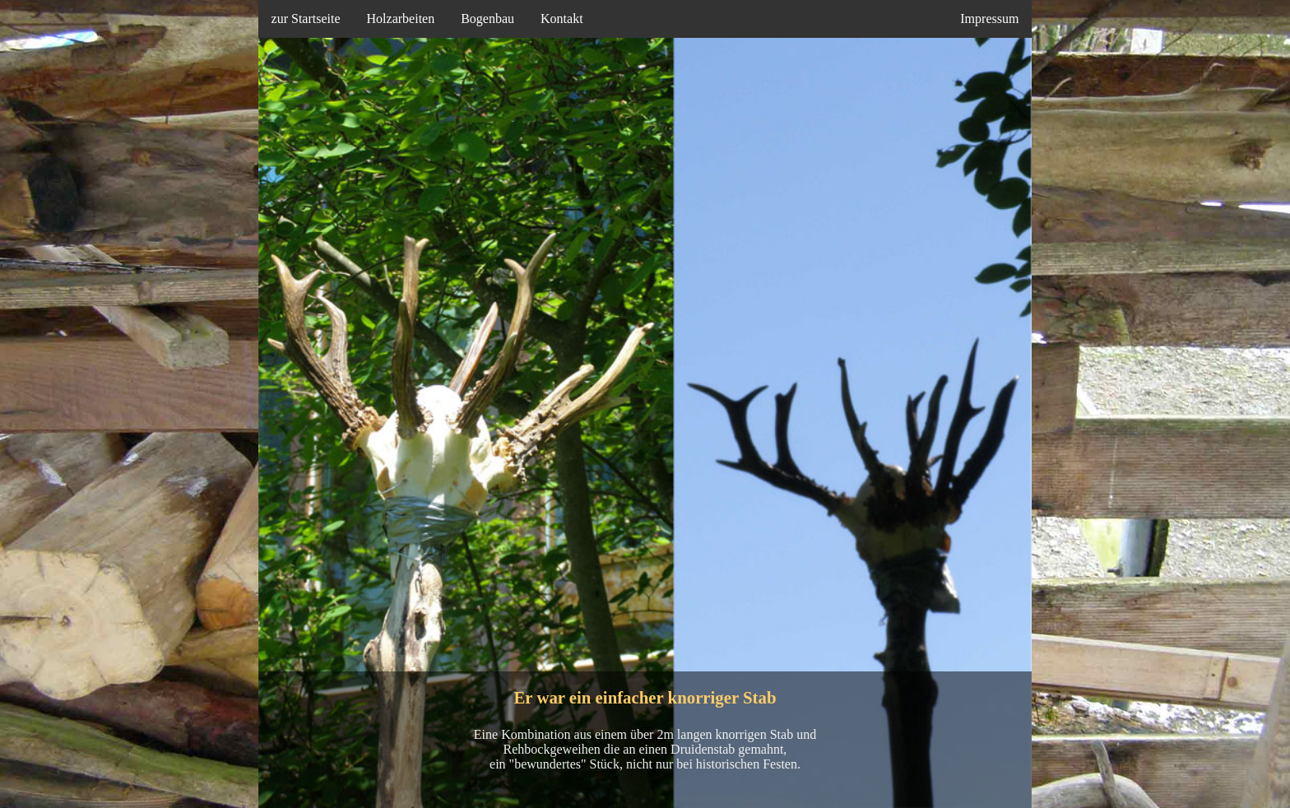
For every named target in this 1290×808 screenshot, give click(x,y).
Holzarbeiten (401, 19)
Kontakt (562, 19)
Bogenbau (487, 19)
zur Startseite (306, 19)
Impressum (989, 19)
